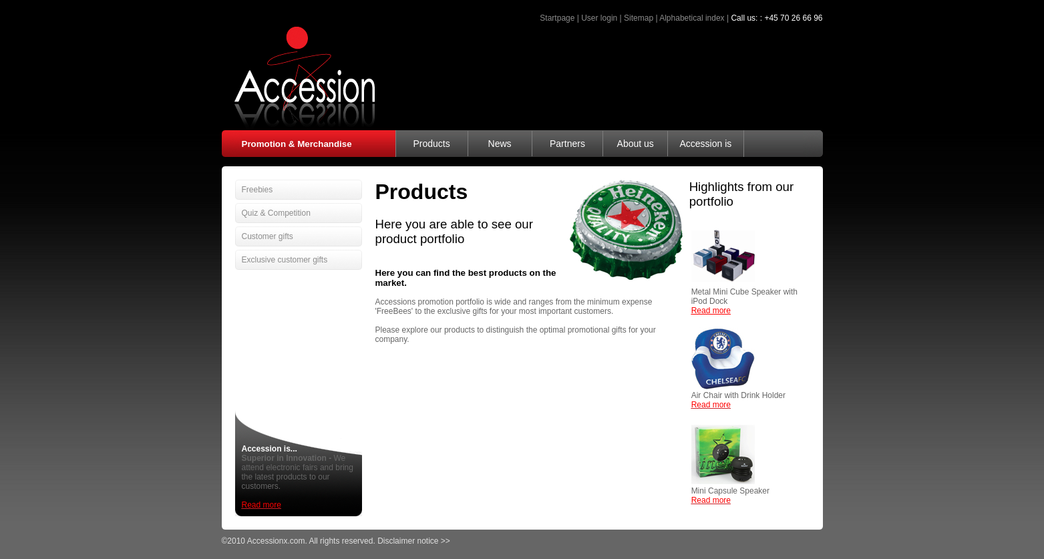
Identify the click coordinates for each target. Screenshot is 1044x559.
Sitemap (638, 18)
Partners (567, 143)
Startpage (557, 18)
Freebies (257, 189)
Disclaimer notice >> (413, 541)
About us (635, 143)
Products (431, 143)
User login (599, 18)
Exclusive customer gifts (285, 259)
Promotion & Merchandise (297, 144)
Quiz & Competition (276, 213)
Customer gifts (267, 236)
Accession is (705, 143)
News (500, 143)
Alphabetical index (691, 18)
